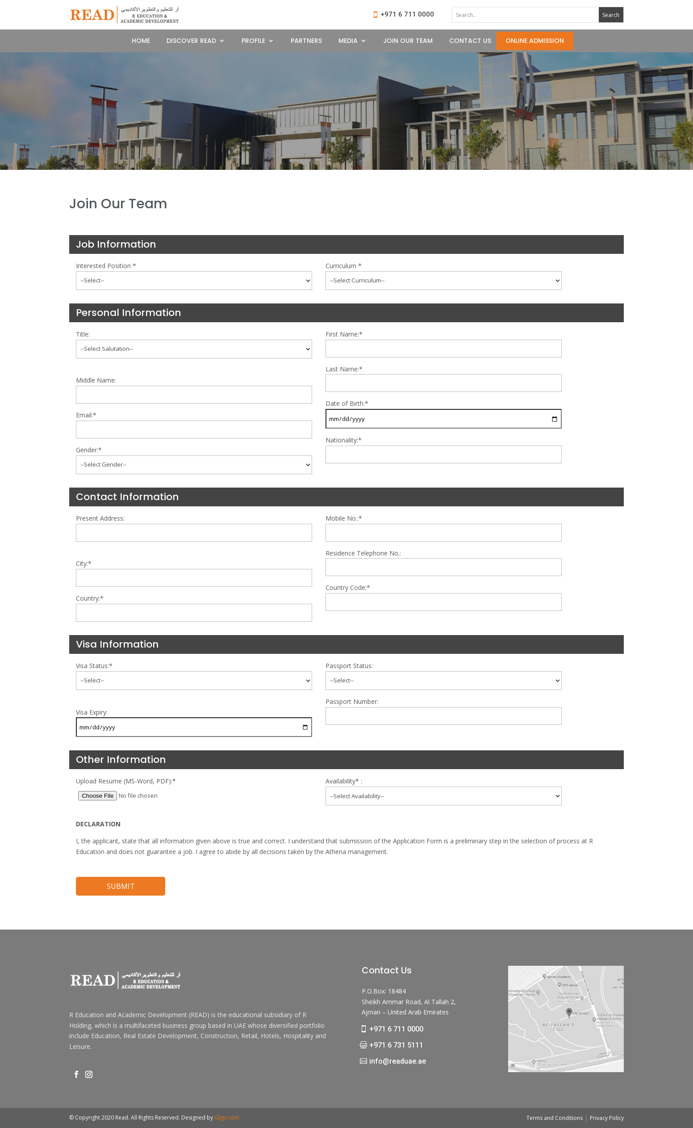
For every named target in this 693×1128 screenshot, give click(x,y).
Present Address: (100, 518)
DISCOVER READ (191, 41)
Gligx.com (226, 1117)
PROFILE (253, 41)
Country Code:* (348, 587)
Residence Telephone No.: (363, 553)
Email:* (86, 415)
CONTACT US (470, 41)
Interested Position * (106, 265)
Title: (83, 334)
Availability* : (344, 781)
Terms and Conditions (554, 1118)
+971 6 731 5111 (396, 1045)
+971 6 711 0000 (407, 14)
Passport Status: (349, 665)
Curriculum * (344, 265)
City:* (84, 563)
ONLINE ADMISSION (534, 41)
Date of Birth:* (347, 403)
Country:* (90, 598)
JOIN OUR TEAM (408, 41)
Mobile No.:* (344, 518)
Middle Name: (96, 380)
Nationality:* (344, 440)
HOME (141, 41)
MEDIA (348, 41)
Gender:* (89, 450)
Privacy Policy (607, 1118)
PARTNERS (306, 41)
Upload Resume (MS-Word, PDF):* (126, 781)
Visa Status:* (94, 665)
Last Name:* (344, 369)
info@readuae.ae (397, 1061)
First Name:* (344, 334)
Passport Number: (352, 701)
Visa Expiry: (92, 712)
